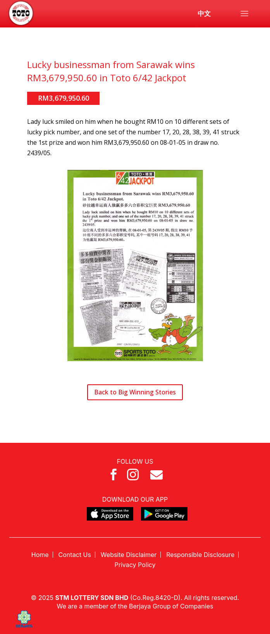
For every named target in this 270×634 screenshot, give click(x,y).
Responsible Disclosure (200, 555)
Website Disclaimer (128, 555)
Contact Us (74, 555)
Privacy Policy (135, 565)
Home (40, 555)
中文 (204, 13)
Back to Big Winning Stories (135, 392)
